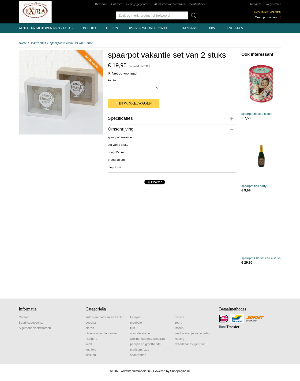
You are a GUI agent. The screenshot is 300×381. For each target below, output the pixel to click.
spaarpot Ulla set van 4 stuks (261, 258)
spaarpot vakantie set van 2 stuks (71, 43)
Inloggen (256, 4)
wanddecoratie (140, 333)
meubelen (136, 322)
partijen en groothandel (145, 344)
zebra (178, 322)
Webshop (101, 4)
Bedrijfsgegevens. (137, 4)
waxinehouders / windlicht (147, 338)
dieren (112, 28)
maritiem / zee (139, 349)
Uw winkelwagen (266, 12)
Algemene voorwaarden (169, 4)
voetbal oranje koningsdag (192, 333)
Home (22, 43)
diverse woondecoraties (150, 28)
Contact (116, 4)
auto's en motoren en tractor (46, 28)
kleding (179, 338)
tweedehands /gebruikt (190, 344)
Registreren (273, 4)
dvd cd (179, 317)
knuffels (234, 28)
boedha (90, 28)
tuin (132, 328)
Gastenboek (197, 4)
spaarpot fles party (253, 186)
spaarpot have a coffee (256, 114)
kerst (211, 28)
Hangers (189, 28)
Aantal (112, 80)
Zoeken (192, 15)
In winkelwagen (135, 103)
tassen (179, 328)
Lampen (135, 317)
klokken (91, 355)
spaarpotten (38, 43)
